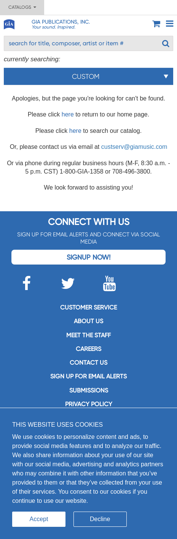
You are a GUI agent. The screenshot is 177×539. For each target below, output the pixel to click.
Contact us (88, 362)
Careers (88, 348)
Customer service (88, 307)
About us (88, 321)
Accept (39, 519)
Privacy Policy (88, 404)
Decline (100, 519)
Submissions (88, 390)
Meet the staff (88, 335)
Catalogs (22, 7)
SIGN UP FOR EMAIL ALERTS (88, 376)
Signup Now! (88, 257)
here (68, 114)
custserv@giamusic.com (134, 147)
